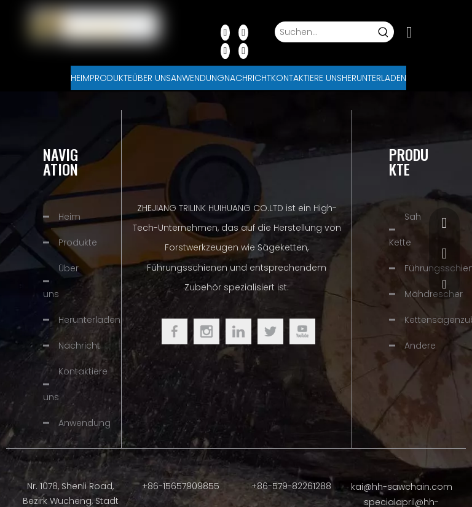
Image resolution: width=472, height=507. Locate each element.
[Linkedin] (243, 32)
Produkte (77, 242)
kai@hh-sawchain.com (401, 487)
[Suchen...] (324, 31)
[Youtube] (225, 50)
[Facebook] (225, 32)
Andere (420, 345)
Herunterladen (89, 320)
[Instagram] (243, 50)
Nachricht (79, 345)
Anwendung (84, 423)
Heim (69, 217)
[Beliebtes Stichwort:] (383, 31)
